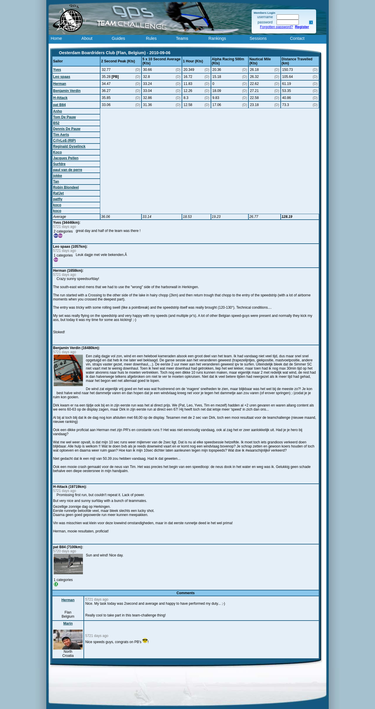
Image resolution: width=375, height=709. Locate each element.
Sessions (258, 38)
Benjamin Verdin (67, 91)
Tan (56, 182)
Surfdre (59, 164)
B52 (56, 123)
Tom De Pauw (64, 117)
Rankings (217, 38)
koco (57, 205)
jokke (57, 176)
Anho (57, 111)
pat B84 (59, 105)
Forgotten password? (276, 27)
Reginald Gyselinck (69, 146)
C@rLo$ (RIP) (64, 141)
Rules (151, 38)
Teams (182, 38)
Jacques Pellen (66, 158)
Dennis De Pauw (66, 129)
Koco (57, 152)
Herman (59, 84)
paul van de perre (67, 170)
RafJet (58, 193)
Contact (297, 38)
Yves (57, 70)
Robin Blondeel (66, 187)
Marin (68, 623)
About (87, 38)
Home (56, 38)
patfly (57, 199)
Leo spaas (61, 77)
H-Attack (60, 98)
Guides (118, 38)
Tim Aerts (61, 135)
